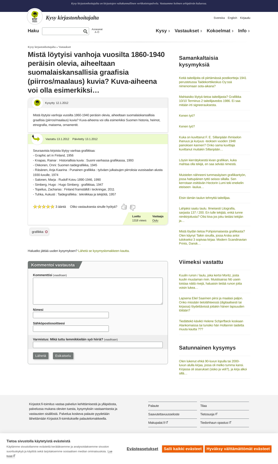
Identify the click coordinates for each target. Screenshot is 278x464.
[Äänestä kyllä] (124, 206)
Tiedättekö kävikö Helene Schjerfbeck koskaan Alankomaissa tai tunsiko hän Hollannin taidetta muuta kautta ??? (211, 325)
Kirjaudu (245, 17)
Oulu (155, 220)
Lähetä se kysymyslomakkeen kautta (103, 251)
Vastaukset (187, 30)
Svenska (219, 17)
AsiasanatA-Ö (97, 30)
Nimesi (38, 309)
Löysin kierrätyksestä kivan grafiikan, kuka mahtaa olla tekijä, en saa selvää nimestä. (208, 162)
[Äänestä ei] (132, 208)
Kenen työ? (187, 115)
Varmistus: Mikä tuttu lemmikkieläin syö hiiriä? (68, 339)
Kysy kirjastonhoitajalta (41, 46)
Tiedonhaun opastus (214, 422)
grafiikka (37, 232)
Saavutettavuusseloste (163, 414)
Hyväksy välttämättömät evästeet (238, 448)
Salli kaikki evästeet (182, 448)
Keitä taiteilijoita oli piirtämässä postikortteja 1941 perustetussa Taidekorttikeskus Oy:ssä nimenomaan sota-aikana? (212, 82)
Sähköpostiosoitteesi (49, 323)
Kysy (161, 30)
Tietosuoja (207, 414)
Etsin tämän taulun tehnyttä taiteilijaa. (204, 198)
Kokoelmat (218, 30)
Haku (33, 30)
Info (242, 30)
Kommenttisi (42, 275)
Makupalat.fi (156, 422)
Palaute (153, 406)
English (232, 17)
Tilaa (203, 406)
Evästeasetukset (142, 448)
